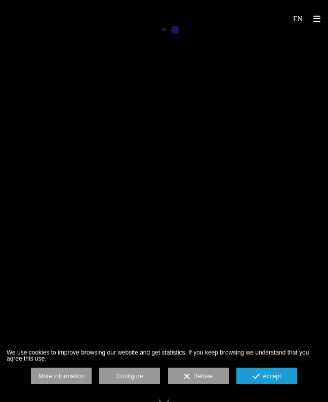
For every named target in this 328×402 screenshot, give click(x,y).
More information (61, 376)
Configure (129, 376)
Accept (267, 377)
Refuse (198, 377)
